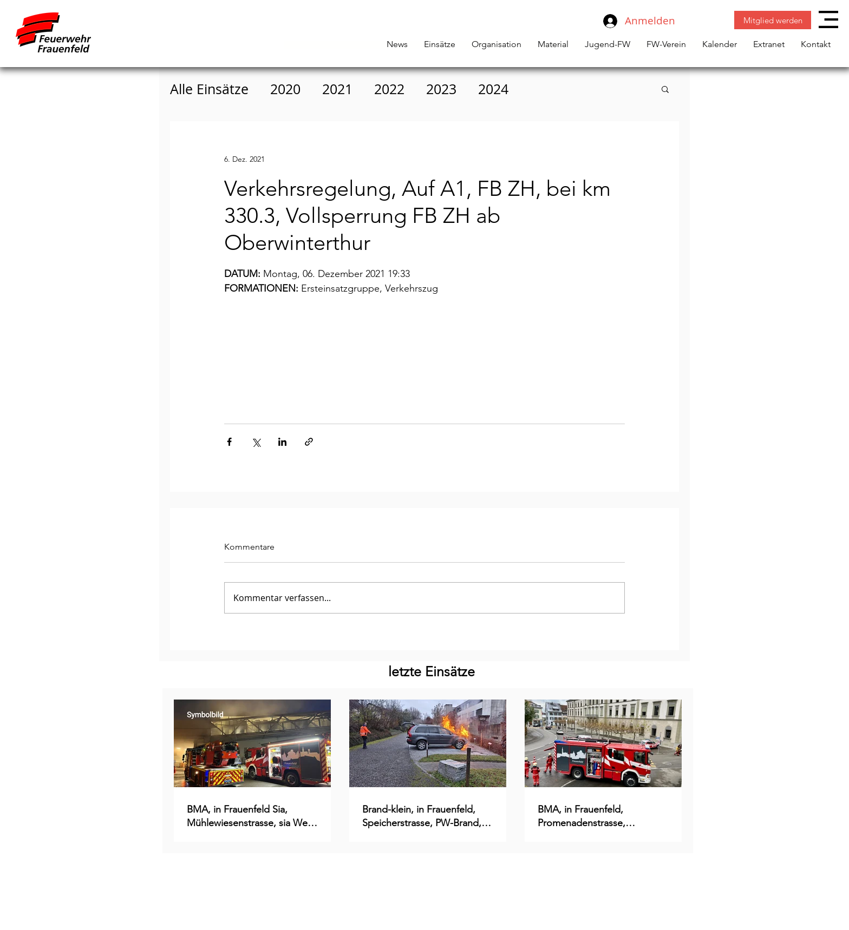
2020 (285, 89)
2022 (389, 89)
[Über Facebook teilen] (229, 442)
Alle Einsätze (209, 89)
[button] (828, 19)
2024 (493, 89)
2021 (337, 89)
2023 (441, 89)
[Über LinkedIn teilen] (282, 442)
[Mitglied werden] (772, 20)
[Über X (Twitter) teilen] (256, 442)
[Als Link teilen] (309, 442)
